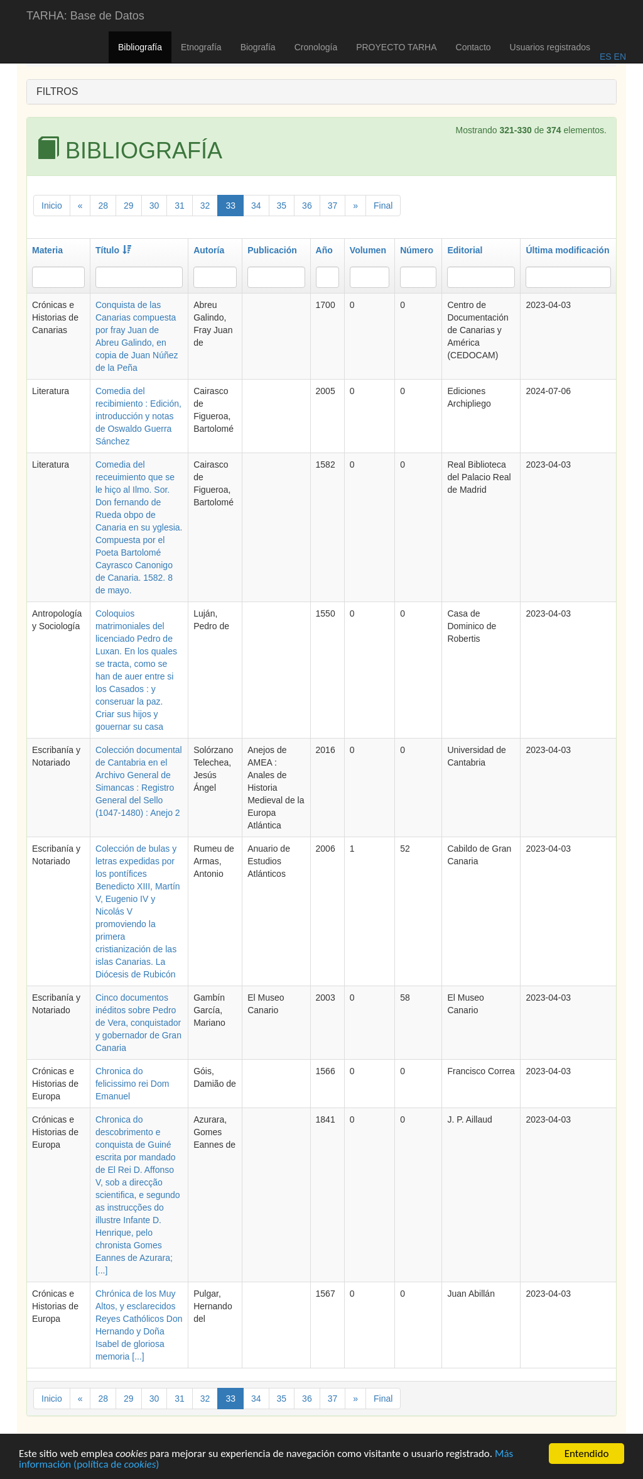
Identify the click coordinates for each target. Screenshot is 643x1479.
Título (113, 250)
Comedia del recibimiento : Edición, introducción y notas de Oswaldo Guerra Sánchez (138, 416)
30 (154, 206)
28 (103, 206)
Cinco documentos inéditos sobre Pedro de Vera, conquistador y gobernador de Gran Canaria (138, 1022)
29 (129, 206)
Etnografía (201, 47)
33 (230, 206)
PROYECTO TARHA (396, 47)
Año (324, 250)
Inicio (51, 206)
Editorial (464, 250)
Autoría (208, 250)
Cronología (316, 47)
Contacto (473, 47)
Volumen (368, 250)
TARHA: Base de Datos (85, 15)
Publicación (272, 250)
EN (619, 57)
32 (205, 206)
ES (606, 57)
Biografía (258, 47)
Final (383, 206)
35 (282, 206)
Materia (47, 250)
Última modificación (567, 250)
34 (256, 206)
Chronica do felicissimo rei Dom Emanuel (132, 1083)
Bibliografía (140, 47)
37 (333, 206)
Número (416, 250)
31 (180, 206)
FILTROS (57, 91)
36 (307, 206)
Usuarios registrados (550, 47)
